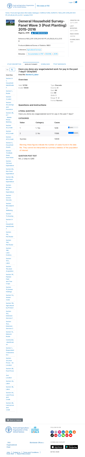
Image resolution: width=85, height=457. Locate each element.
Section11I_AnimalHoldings (9, 289)
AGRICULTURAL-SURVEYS (48, 13)
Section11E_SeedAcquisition (9, 269)
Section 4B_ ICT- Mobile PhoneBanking (10, 117)
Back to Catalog (14, 420)
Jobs (8, 452)
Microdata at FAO (43, 6)
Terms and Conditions (31, 452)
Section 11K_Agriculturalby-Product (10, 305)
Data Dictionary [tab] (31, 64)
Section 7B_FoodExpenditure (10, 163)
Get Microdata (39, 33)
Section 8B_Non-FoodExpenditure (10, 179)
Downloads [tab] (45, 64)
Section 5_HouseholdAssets (9, 145)
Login (70, 2)
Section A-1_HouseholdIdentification (10, 224)
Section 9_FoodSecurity (8, 197)
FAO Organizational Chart (12, 445)
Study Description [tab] (14, 64)
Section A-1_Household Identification (10, 83)
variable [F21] (28, 15)
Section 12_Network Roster (10, 334)
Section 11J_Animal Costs (10, 297)
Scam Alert (10, 454)
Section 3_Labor (32, 74)
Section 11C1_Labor (8, 261)
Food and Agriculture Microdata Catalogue (25, 13)
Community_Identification (10, 342)
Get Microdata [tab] (59, 64)
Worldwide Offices (36, 442)
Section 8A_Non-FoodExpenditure (10, 171)
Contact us (16, 452)
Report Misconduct (23, 454)
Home (7, 13)
